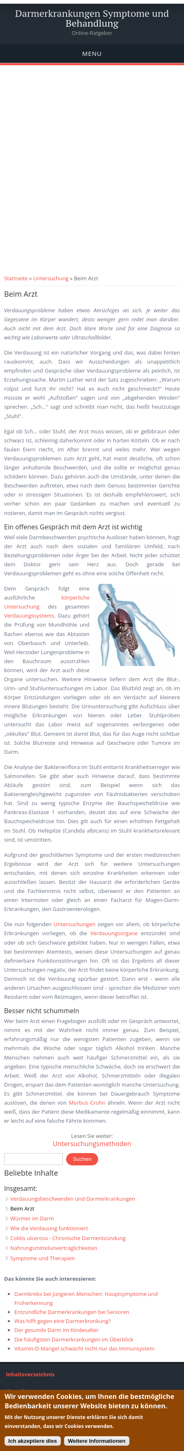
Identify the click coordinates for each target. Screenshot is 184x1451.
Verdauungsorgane (114, 933)
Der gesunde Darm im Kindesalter (56, 1330)
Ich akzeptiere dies (32, 1441)
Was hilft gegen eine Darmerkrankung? (62, 1321)
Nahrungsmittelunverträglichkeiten (53, 1248)
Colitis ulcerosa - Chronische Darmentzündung (68, 1238)
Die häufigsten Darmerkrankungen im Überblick (73, 1339)
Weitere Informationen (96, 1441)
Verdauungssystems (29, 615)
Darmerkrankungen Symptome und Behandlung (92, 18)
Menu (92, 53)
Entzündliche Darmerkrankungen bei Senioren (71, 1312)
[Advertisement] (92, 178)
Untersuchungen (74, 924)
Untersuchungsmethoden (92, 1143)
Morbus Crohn (87, 1102)
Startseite (16, 278)
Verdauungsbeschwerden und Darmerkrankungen (72, 1198)
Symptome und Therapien (42, 1258)
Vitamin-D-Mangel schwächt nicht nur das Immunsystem (84, 1348)
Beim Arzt (22, 1208)
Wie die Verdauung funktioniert (49, 1228)
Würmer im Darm (32, 1218)
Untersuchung (51, 278)
